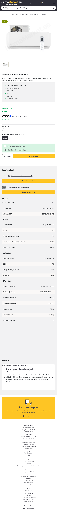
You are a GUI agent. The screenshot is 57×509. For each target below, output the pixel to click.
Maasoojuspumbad (28, 417)
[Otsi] (28, 8)
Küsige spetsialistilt (28, 438)
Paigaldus (29, 425)
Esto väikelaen (28, 472)
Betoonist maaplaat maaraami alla (18, 187)
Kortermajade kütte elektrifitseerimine (28, 432)
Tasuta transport (28, 446)
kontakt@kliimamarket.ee (28, 402)
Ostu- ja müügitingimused (28, 463)
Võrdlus (28, 429)
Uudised (28, 461)
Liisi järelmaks (28, 467)
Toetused (28, 444)
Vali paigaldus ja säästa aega (16, 146)
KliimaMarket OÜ (28, 393)
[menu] (54, 3)
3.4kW (5, 138)
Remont (28, 451)
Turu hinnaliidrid (28, 427)
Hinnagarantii (28, 448)
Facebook (28, 400)
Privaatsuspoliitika (28, 465)
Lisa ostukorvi (33, 156)
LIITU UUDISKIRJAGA (28, 482)
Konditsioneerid (28, 414)
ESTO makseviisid (28, 474)
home (12, 14)
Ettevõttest (28, 457)
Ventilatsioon (28, 419)
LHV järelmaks (28, 476)
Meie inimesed (28, 459)
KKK (28, 440)
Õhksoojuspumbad (22, 14)
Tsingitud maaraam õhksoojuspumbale (20, 176)
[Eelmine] (4, 343)
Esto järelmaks (28, 469)
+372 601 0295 (28, 398)
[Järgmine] (53, 343)
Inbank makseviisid (28, 478)
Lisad (28, 421)
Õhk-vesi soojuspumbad (28, 412)
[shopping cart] (42, 3)
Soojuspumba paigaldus (28, 442)
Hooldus (28, 423)
